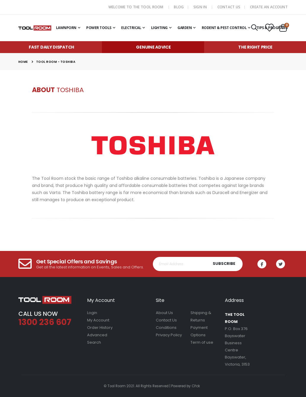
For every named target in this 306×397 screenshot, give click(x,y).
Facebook (263, 264)
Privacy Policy (169, 335)
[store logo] (34, 28)
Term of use (201, 342)
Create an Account (269, 6)
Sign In (200, 6)
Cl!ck (196, 386)
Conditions (166, 327)
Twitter (282, 264)
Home (23, 62)
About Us (164, 313)
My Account (98, 320)
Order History (100, 327)
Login (92, 313)
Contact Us (229, 6)
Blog (179, 6)
